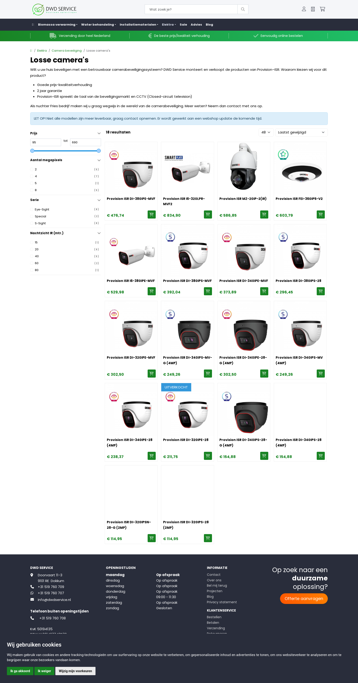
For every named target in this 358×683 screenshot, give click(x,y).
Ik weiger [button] (44, 671)
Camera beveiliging (67, 51)
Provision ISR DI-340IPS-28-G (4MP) (243, 443)
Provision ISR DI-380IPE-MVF (131, 198)
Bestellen (214, 617)
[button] (304, 9)
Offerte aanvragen (304, 598)
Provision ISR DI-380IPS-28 (298, 280)
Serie (34, 200)
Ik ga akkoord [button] (20, 671)
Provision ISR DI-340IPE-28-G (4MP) (243, 360)
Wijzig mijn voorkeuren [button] (75, 671)
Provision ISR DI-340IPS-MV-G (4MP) (187, 360)
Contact (214, 574)
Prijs (33, 133)
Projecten (214, 591)
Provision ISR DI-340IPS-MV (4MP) (299, 360)
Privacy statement (222, 602)
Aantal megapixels (46, 160)
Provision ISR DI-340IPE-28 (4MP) (129, 443)
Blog (209, 24)
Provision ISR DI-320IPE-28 (186, 440)
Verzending (216, 628)
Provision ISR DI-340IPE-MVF (243, 280)
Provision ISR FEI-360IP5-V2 (299, 198)
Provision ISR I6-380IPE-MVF (131, 280)
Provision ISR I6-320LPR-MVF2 (184, 201)
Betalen (213, 622)
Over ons (214, 580)
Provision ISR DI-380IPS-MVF (187, 280)
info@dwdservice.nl (54, 599)
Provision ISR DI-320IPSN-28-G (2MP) (129, 525)
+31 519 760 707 (51, 593)
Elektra (42, 51)
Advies (196, 24)
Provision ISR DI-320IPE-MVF (131, 357)
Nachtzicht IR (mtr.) (46, 233)
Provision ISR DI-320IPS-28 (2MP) (186, 525)
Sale (183, 24)
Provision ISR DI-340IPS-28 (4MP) (299, 443)
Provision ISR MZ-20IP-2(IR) (243, 198)
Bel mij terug (217, 585)
